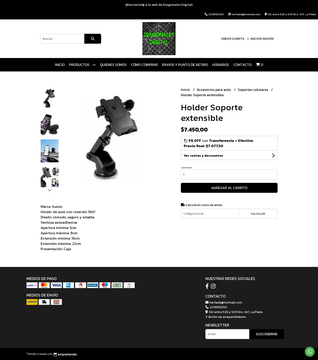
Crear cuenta (233, 38)
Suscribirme (267, 334)
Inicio (60, 64)
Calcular (258, 214)
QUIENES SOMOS (113, 64)
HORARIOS (220, 64)
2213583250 (216, 307)
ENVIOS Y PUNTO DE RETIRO (185, 64)
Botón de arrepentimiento (225, 316)
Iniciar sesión (262, 38)
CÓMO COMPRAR (144, 64)
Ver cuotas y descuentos (203, 155)
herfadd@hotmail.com (223, 302)
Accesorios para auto (214, 89)
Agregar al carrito (229, 187)
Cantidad (186, 167)
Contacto (242, 64)
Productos (82, 64)
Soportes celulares (253, 89)
